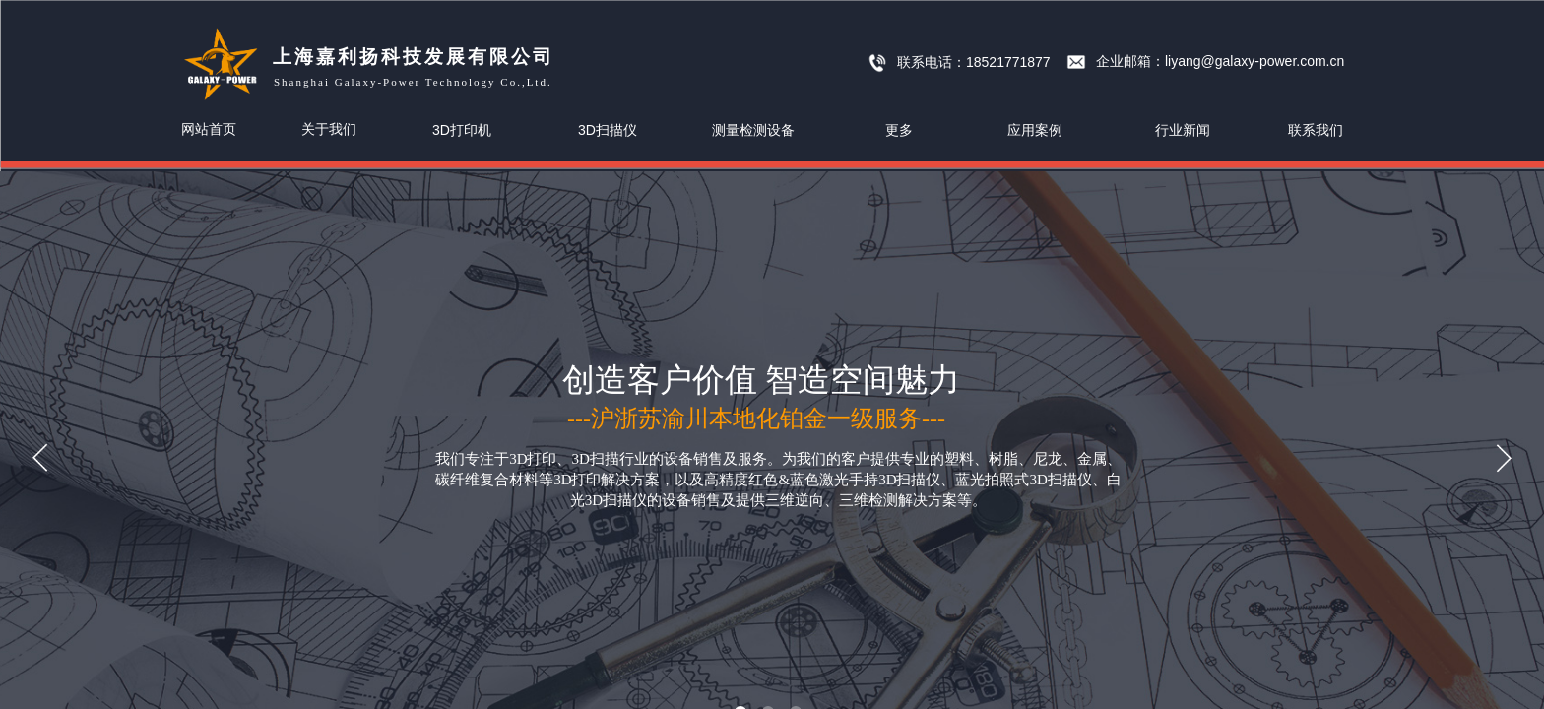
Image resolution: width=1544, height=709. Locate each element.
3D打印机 (461, 130)
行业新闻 (1182, 130)
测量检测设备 (753, 130)
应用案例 (1034, 130)
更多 (899, 130)
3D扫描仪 (607, 130)
